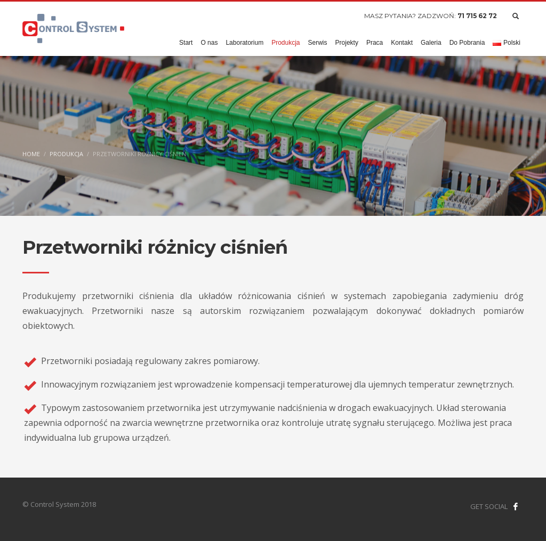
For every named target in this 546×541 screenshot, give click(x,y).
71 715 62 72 (477, 16)
